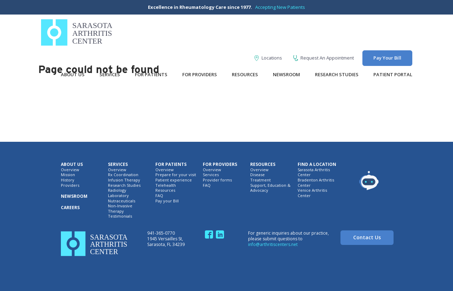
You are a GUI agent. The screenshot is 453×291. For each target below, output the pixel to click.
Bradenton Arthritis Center (316, 183)
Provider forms (217, 180)
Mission (68, 174)
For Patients (151, 75)
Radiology (117, 190)
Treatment (260, 180)
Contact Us (367, 237)
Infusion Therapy (124, 180)
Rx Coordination (123, 174)
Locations (268, 58)
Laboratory (118, 195)
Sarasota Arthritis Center (314, 172)
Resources (245, 75)
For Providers (199, 75)
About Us (73, 75)
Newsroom (286, 75)
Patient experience (173, 180)
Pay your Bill (167, 200)
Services (109, 75)
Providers (70, 185)
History (67, 180)
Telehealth (165, 185)
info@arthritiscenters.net (273, 244)
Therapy (116, 211)
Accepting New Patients (280, 7)
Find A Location (317, 164)
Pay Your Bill (387, 58)
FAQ (159, 195)
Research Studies (337, 75)
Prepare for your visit (175, 174)
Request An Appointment (323, 58)
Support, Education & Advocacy (270, 188)
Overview (70, 169)
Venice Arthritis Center (312, 193)
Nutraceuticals (121, 200)
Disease (257, 174)
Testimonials (120, 216)
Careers (70, 208)
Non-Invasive (120, 205)
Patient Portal (392, 75)
